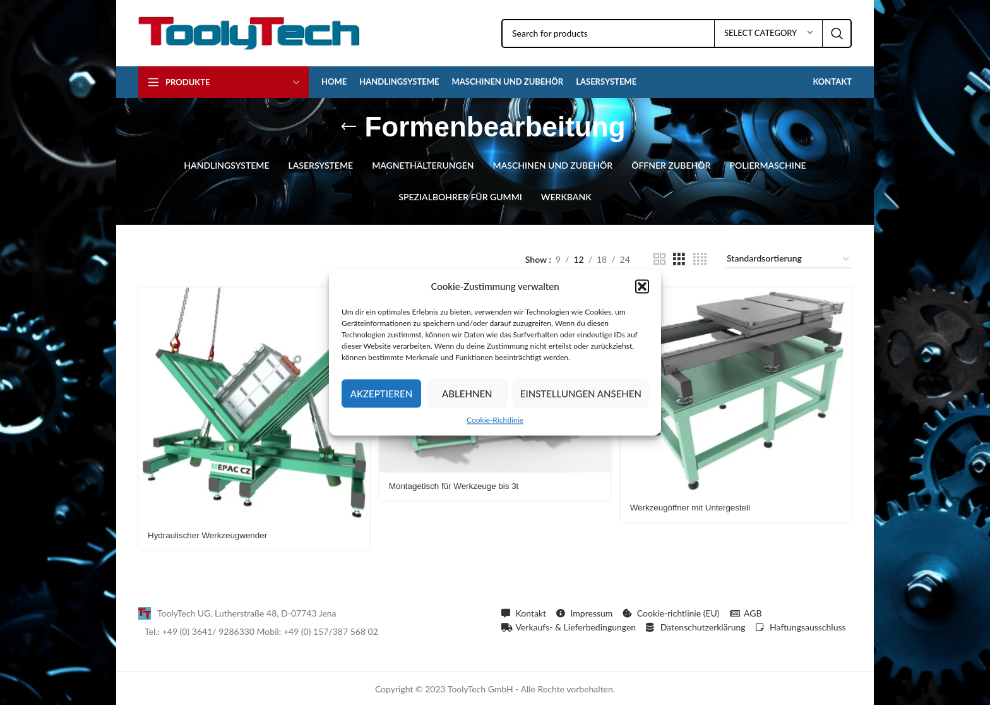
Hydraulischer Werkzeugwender (210, 533)
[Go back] (348, 127)
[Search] (676, 33)
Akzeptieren (381, 393)
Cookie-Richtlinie (495, 420)
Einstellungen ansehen (580, 393)
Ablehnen (467, 393)
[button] (642, 286)
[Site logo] (249, 32)
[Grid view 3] (679, 259)
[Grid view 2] (659, 259)
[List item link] (313, 611)
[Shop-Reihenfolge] (788, 259)
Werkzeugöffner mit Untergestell (695, 505)
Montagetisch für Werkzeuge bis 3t (457, 484)
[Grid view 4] (700, 259)
